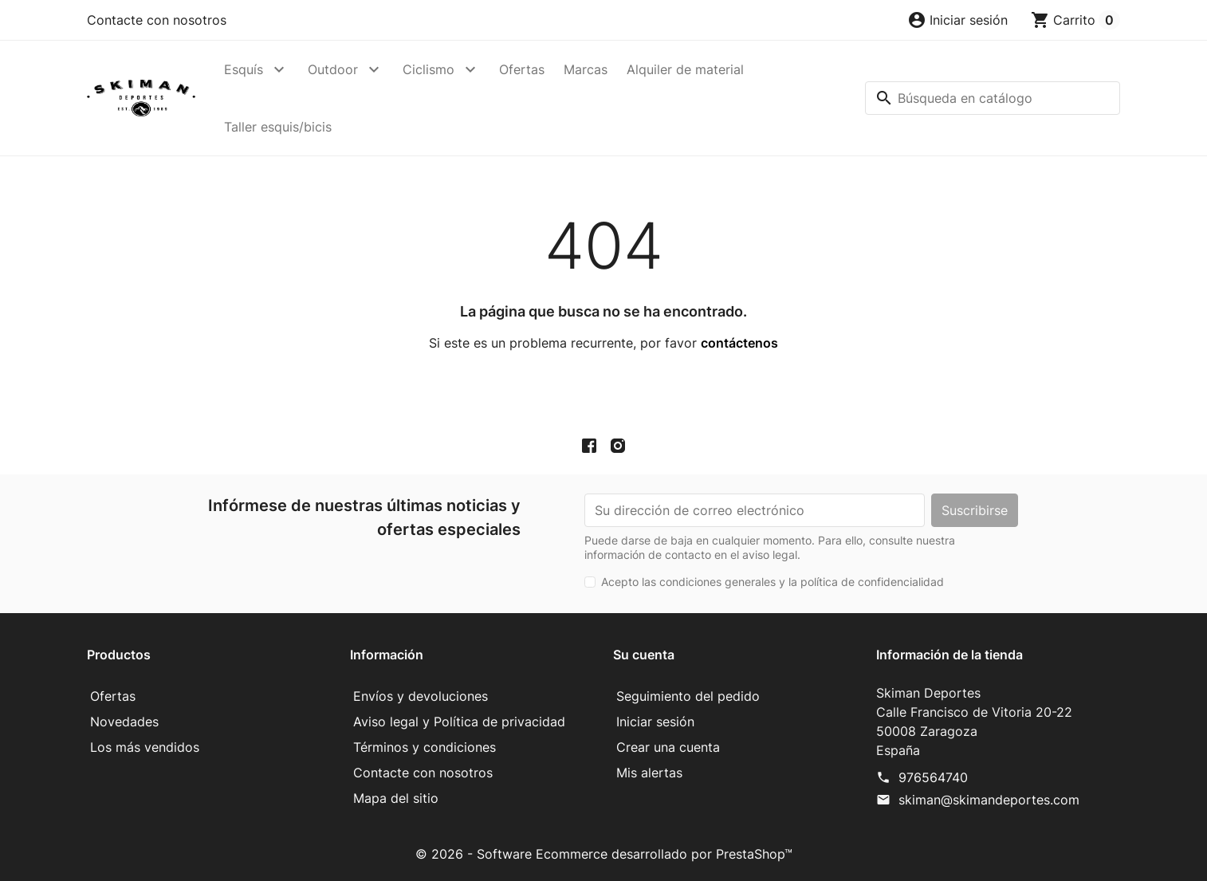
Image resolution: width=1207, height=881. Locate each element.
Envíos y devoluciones (420, 696)
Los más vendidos (144, 747)
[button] (957, 20)
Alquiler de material (685, 69)
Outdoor (333, 69)
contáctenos (739, 343)
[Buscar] (992, 98)
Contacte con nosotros (156, 20)
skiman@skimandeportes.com (988, 800)
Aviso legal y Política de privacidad (459, 722)
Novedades (124, 722)
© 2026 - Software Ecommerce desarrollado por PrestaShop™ (603, 854)
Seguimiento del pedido (688, 696)
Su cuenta (643, 655)
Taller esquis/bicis (278, 127)
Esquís (243, 69)
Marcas (585, 69)
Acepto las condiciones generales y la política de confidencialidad (772, 581)
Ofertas (522, 69)
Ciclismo (428, 69)
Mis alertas (649, 773)
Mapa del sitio (395, 798)
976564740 (933, 777)
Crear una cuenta (668, 747)
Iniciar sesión (655, 722)
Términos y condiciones (424, 747)
